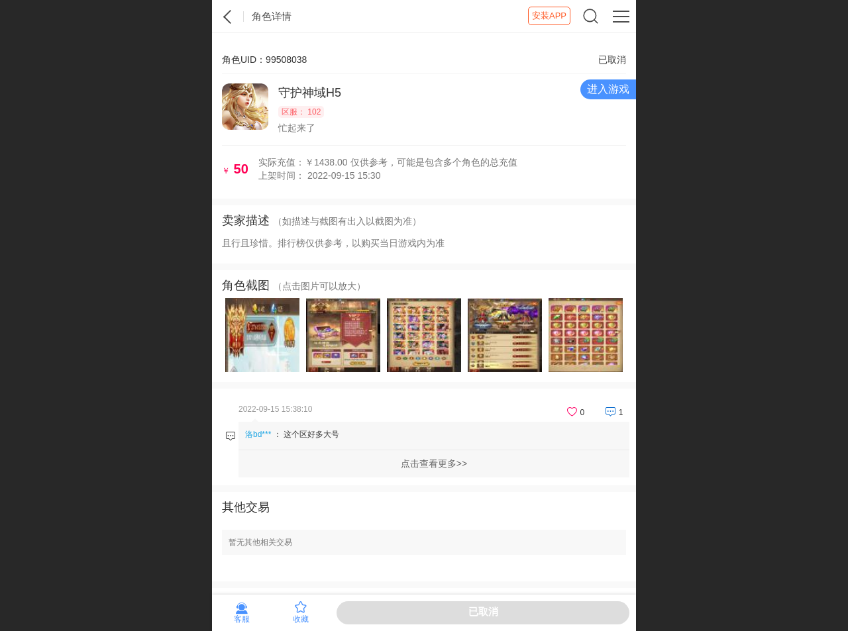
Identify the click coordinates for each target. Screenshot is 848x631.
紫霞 (228, 16)
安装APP (549, 16)
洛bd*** (258, 434)
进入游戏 (608, 89)
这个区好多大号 (311, 434)
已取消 (483, 611)
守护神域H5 (309, 92)
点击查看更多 (428, 463)
